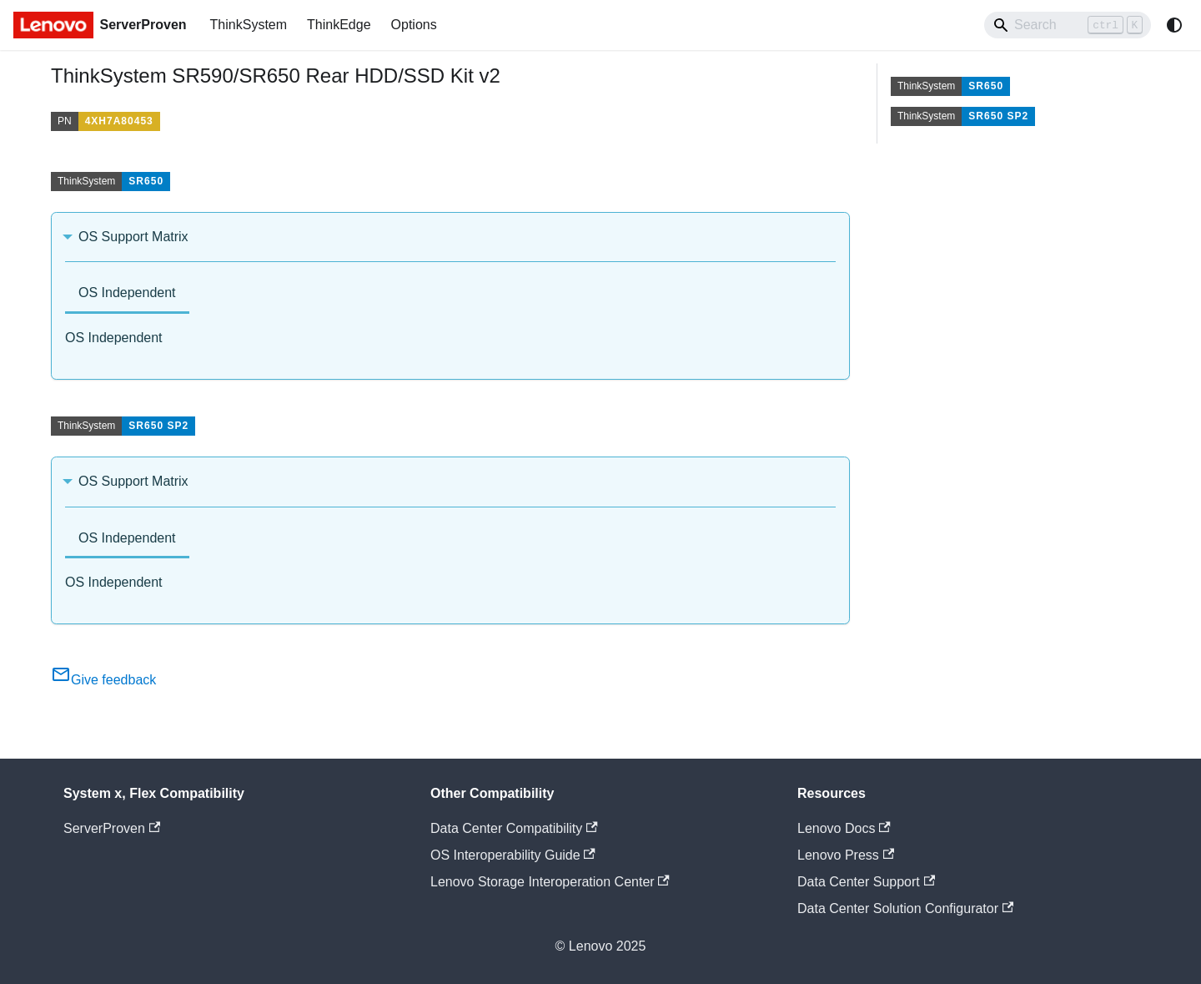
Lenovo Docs (844, 828)
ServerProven (111, 828)
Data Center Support (866, 882)
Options (414, 25)
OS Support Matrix (133, 237)
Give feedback (103, 680)
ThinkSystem (248, 25)
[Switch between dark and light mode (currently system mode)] (1174, 25)
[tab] (127, 294)
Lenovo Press (845, 855)
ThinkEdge (339, 25)
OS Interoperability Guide (512, 855)
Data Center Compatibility (514, 828)
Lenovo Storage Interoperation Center (550, 882)
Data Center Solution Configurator (905, 908)
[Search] (1067, 25)
